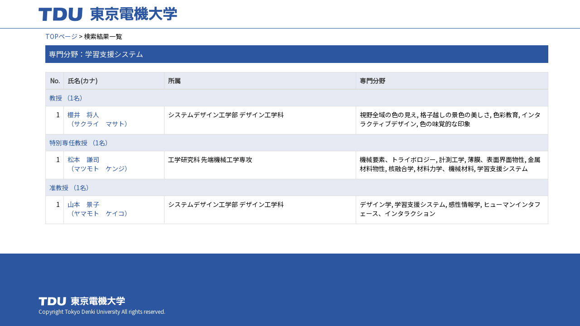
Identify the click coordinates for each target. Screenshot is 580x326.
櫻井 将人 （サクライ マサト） (99, 119)
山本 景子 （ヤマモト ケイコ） (99, 209)
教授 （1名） (67, 97)
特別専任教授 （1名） (80, 142)
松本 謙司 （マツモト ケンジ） (99, 164)
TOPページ (61, 36)
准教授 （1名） (70, 187)
